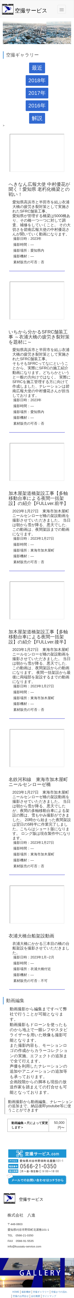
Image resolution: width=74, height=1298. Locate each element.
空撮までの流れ (59, 1292)
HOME (15, 1292)
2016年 (36, 106)
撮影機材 (26, 1292)
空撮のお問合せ (21, 1296)
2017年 (36, 93)
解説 (37, 118)
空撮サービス (31, 11)
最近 (37, 68)
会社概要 (35, 1296)
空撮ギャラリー (41, 1292)
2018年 (36, 80)
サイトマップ (49, 1296)
